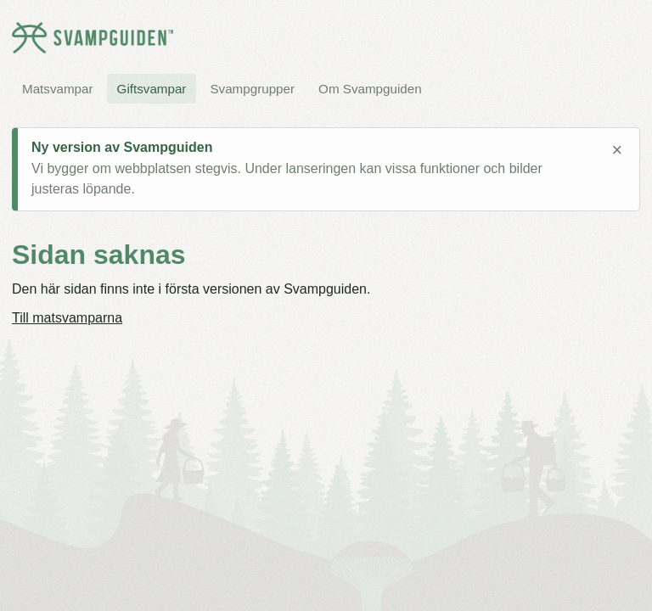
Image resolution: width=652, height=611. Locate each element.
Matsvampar (57, 88)
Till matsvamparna (67, 318)
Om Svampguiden (370, 88)
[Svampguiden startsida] (92, 37)
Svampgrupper (252, 88)
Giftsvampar (152, 88)
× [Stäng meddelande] (616, 150)
